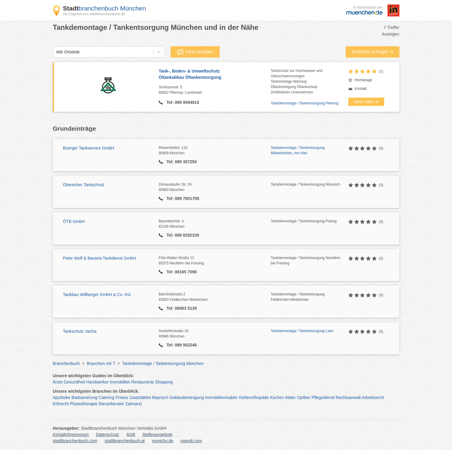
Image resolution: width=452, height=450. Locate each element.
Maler (290, 397)
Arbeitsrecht (373, 397)
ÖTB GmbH (74, 221)
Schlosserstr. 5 (215, 90)
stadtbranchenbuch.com (75, 440)
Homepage (363, 80)
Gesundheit (74, 382)
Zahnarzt (133, 403)
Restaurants (142, 382)
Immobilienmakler (221, 397)
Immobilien (120, 382)
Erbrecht (61, 403)
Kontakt (361, 89)
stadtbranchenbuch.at (125, 440)
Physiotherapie (83, 403)
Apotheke (62, 397)
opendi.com (191, 440)
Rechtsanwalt (348, 397)
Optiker (303, 397)
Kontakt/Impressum (71, 434)
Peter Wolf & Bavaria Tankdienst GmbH (99, 258)
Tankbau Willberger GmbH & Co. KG (97, 294)
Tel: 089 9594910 (182, 102)
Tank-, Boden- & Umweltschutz (215, 75)
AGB (130, 434)
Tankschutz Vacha (80, 331)
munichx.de (162, 440)
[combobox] (56, 52)
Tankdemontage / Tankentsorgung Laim (302, 331)
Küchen (277, 397)
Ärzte (58, 382)
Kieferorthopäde (254, 397)
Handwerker (97, 382)
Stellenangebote (157, 434)
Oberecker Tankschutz (84, 184)
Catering (106, 397)
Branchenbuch (66, 363)
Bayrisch (160, 397)
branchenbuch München (104, 8)
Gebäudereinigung (186, 397)
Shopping (164, 382)
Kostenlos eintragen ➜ (372, 51)
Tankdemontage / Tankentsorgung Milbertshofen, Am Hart (298, 150)
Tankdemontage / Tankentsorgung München (162, 363)
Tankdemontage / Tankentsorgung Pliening (304, 103)
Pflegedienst (323, 397)
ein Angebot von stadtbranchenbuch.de (94, 14)
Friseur (122, 397)
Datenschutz (107, 434)
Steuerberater (111, 403)
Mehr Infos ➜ (366, 101)
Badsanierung (84, 397)
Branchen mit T (101, 363)
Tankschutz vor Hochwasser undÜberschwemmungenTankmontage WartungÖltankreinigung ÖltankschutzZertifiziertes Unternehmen (296, 81)
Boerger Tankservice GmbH (88, 148)
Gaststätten (140, 397)
